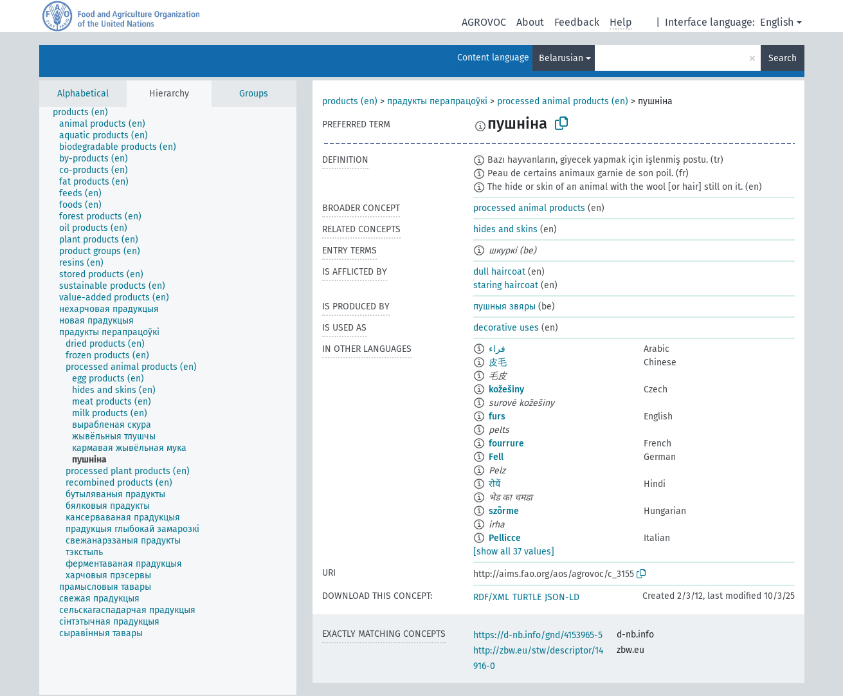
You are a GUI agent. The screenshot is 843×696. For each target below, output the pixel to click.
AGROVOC (484, 22)
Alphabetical (83, 93)
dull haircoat (499, 271)
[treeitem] (86, 112)
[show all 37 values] (513, 551)
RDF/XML (491, 597)
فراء (497, 348)
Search (782, 58)
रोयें (494, 484)
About (530, 22)
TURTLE (526, 597)
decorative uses (506, 327)
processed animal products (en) (562, 101)
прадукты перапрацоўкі (437, 101)
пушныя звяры (504, 306)
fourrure (506, 443)
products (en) (349, 101)
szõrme (504, 511)
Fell (496, 457)
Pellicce (505, 538)
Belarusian (561, 58)
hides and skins (505, 229)
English (776, 22)
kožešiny (506, 389)
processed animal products (529, 208)
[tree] (167, 401)
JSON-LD (562, 597)
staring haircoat (505, 285)
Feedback (576, 22)
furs (497, 416)
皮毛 (498, 362)
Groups (253, 93)
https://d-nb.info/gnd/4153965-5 (538, 635)
